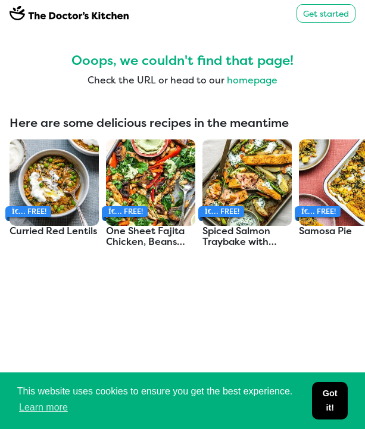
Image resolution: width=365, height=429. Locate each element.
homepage (252, 79)
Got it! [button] (330, 400)
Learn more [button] (43, 407)
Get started (326, 13)
